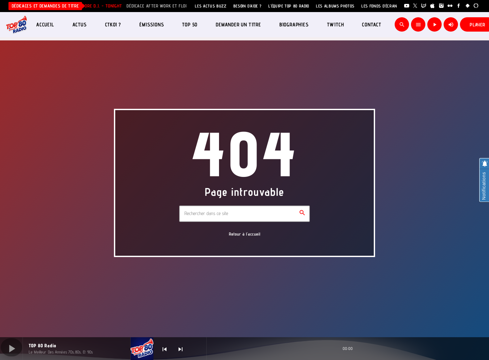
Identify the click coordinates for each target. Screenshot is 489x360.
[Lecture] (434, 24)
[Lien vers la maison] (16, 24)
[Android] (467, 6)
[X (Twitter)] (415, 6)
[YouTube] (406, 6)
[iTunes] (432, 6)
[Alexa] (476, 6)
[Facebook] (459, 6)
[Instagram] (441, 6)
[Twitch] (424, 6)
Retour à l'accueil (244, 234)
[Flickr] (450, 6)
